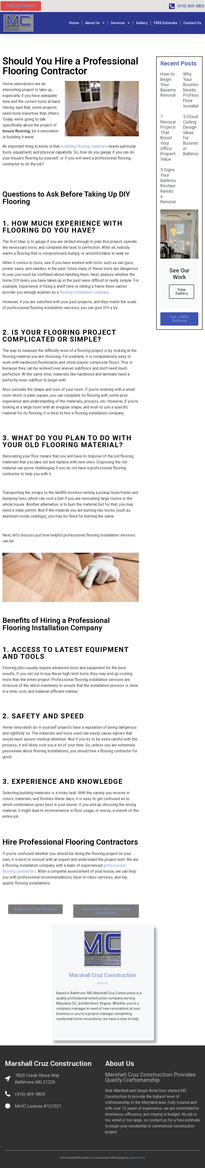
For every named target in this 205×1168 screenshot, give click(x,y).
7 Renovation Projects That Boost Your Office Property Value (171, 138)
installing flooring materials (84, 146)
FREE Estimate (165, 23)
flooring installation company (84, 292)
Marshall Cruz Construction (102, 975)
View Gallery (181, 291)
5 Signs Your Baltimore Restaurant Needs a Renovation (171, 185)
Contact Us (192, 23)
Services (120, 23)
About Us (95, 23)
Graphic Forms (137, 1157)
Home (74, 23)
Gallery (142, 23)
